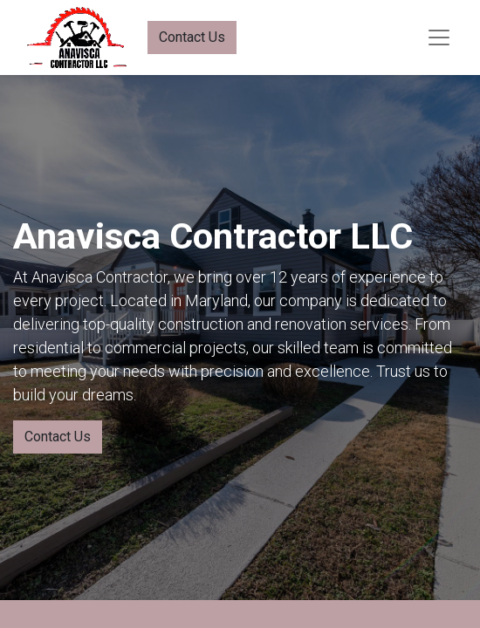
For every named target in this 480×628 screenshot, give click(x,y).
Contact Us (192, 37)
